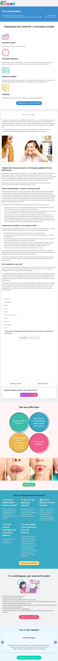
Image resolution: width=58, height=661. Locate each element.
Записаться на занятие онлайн (29, 103)
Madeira (33, 114)
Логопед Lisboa (15, 383)
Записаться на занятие (29, 617)
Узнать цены (28, 485)
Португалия (25, 114)
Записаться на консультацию (29, 658)
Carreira (6, 311)
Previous (2, 642)
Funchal (6, 318)
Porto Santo (6, 321)
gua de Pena (7, 299)
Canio (5, 308)
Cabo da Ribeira (7, 302)
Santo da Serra (7, 324)
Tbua (5, 327)
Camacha (6, 305)
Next (55, 642)
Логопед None (43, 383)
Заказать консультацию (29, 563)
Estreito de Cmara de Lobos (10, 315)
